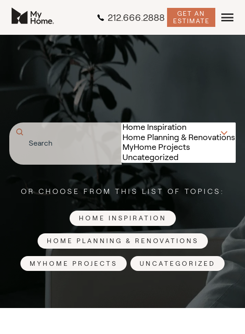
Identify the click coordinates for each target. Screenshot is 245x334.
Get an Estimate (191, 17)
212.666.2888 (131, 18)
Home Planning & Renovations (179, 138)
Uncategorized (179, 158)
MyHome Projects (179, 147)
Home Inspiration (179, 127)
